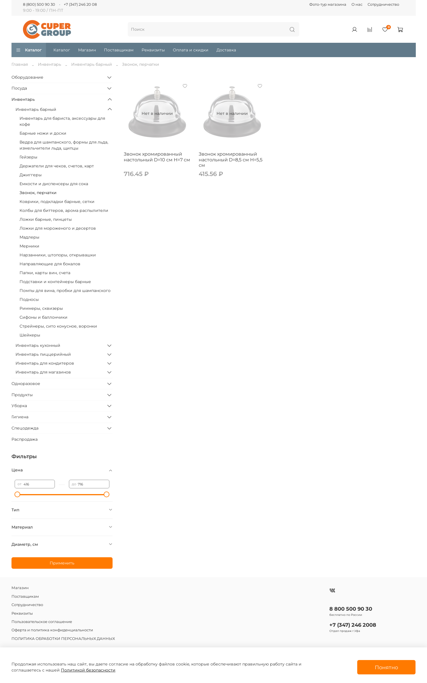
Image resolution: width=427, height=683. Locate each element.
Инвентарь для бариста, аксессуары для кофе (62, 121)
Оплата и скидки (190, 50)
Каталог (29, 50)
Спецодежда (24, 428)
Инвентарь (49, 64)
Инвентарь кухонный (38, 345)
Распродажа (24, 439)
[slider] (17, 494)
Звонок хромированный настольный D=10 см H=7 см (157, 156)
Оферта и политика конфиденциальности (52, 630)
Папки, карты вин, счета (45, 272)
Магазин (87, 50)
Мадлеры (29, 237)
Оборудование (27, 77)
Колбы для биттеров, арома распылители (64, 210)
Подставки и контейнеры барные (55, 281)
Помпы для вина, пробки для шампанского (65, 290)
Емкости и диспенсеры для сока (54, 183)
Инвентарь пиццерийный (43, 354)
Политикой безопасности (88, 670)
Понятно (386, 667)
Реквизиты (153, 50)
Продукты (22, 394)
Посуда (19, 88)
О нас (356, 4)
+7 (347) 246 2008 (352, 625)
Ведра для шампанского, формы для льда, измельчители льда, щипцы (64, 145)
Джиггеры (31, 174)
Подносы (29, 299)
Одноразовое (25, 383)
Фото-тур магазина (327, 4)
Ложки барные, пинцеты (46, 219)
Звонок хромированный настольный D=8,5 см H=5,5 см (230, 159)
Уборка (19, 405)
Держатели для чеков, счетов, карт (57, 166)
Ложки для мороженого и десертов (58, 228)
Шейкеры (30, 335)
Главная (19, 64)
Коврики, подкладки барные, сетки (57, 201)
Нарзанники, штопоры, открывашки (58, 255)
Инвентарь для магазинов (43, 372)
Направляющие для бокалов (50, 263)
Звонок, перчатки (38, 192)
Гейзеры (28, 157)
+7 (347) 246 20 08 (80, 4)
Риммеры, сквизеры (41, 308)
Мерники (29, 246)
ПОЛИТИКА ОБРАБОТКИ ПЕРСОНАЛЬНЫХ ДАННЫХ (63, 638)
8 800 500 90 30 (350, 608)
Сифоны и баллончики (43, 317)
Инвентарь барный (91, 64)
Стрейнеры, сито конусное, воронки (58, 326)
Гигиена (19, 416)
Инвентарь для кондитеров (45, 363)
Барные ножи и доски (43, 133)
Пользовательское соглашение (41, 622)
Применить (62, 563)
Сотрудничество (383, 4)
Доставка (226, 50)
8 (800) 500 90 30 (39, 4)
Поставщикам (119, 50)
